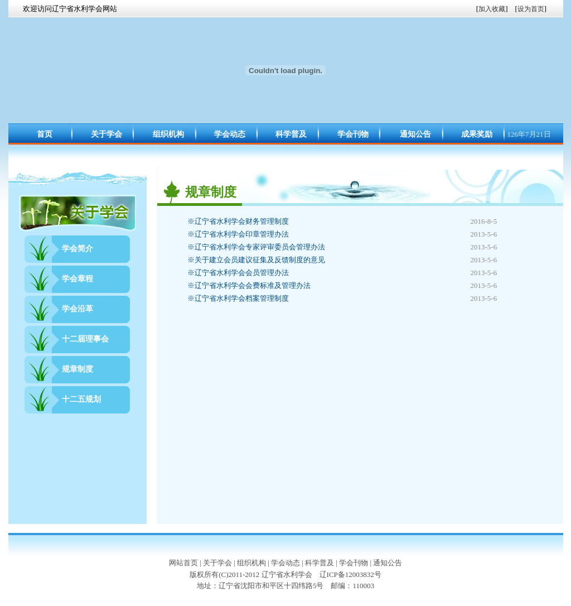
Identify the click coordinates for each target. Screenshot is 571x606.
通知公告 (415, 134)
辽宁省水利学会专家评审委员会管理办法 (256, 247)
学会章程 (77, 279)
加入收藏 (491, 9)
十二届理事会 (85, 339)
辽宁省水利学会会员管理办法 (238, 272)
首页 (44, 134)
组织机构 (168, 134)
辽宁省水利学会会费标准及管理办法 (249, 285)
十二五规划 (81, 399)
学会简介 (77, 248)
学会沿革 (77, 309)
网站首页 (183, 563)
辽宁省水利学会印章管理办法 (238, 234)
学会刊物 (353, 134)
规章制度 (77, 369)
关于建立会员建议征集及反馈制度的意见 (256, 260)
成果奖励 (476, 134)
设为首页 (530, 9)
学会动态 (229, 134)
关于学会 (106, 134)
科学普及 (291, 134)
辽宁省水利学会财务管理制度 (238, 221)
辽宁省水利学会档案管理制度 (238, 298)
